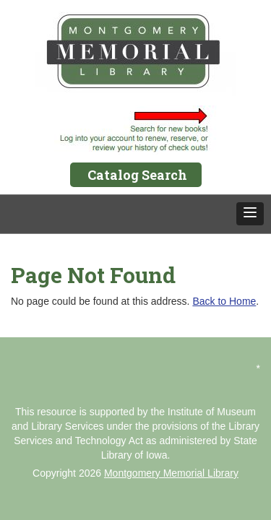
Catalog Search (137, 174)
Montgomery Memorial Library (171, 473)
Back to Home (224, 301)
